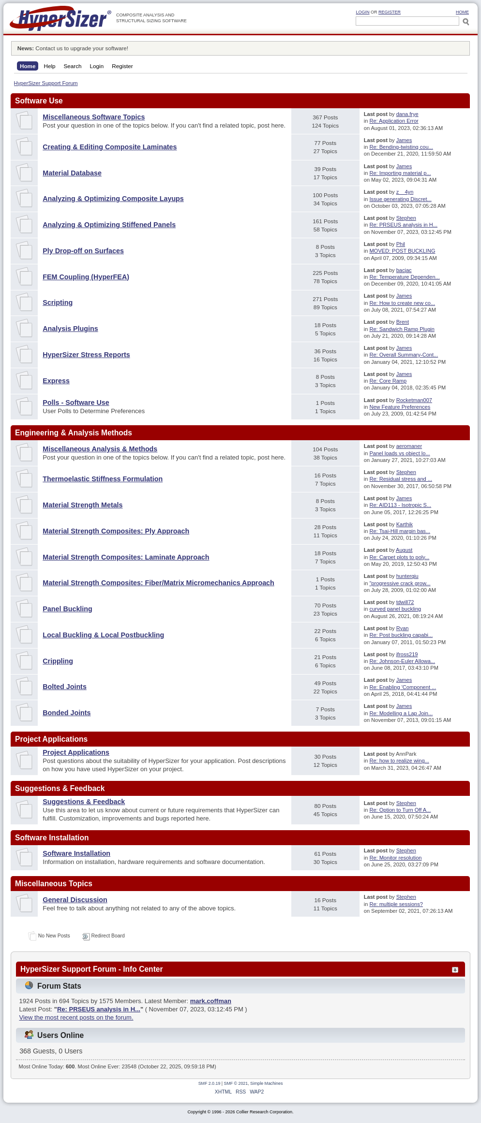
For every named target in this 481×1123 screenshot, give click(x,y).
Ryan (402, 628)
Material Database (72, 173)
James (404, 140)
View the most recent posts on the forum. (76, 1017)
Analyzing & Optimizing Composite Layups (113, 198)
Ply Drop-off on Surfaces (83, 251)
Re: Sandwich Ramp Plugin (401, 329)
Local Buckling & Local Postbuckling (103, 635)
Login (362, 12)
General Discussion (75, 900)
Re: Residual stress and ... (400, 479)
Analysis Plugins (70, 328)
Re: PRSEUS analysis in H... (403, 225)
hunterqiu (407, 576)
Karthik (404, 524)
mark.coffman (210, 1001)
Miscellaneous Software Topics (94, 117)
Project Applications (76, 752)
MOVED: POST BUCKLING (402, 251)
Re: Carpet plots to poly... (399, 557)
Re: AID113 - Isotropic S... (400, 505)
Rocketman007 (414, 400)
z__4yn (405, 192)
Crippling (58, 661)
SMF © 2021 (236, 1083)
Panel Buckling (67, 609)
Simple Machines (266, 1083)
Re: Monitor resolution (395, 858)
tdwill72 (405, 602)
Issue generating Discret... (400, 199)
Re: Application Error (393, 121)
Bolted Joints (65, 687)
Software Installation (76, 853)
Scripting (58, 302)
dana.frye (407, 114)
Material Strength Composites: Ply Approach (116, 531)
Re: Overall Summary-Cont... (403, 355)
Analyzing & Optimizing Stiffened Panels (109, 225)
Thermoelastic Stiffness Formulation (103, 479)
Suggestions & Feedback (84, 802)
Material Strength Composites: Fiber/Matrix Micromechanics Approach (158, 583)
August (404, 550)
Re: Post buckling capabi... (401, 635)
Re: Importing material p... (400, 173)
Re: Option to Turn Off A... (400, 810)
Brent (402, 322)
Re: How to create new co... (402, 303)
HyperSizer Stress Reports (86, 355)
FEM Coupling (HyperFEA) (86, 277)
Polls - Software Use (76, 402)
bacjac (404, 270)
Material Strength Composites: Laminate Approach (126, 557)
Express (56, 381)
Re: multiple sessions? (396, 904)
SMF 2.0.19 (209, 1083)
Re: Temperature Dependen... (404, 277)
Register (389, 12)
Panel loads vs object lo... (399, 453)
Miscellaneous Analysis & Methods (100, 449)
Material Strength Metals (82, 505)
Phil (400, 244)
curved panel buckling (395, 609)
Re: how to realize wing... (399, 760)
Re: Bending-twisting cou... (401, 147)
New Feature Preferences (399, 407)
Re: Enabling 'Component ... (402, 687)
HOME (462, 12)
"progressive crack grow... (399, 583)
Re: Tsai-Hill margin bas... (399, 531)
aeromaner (409, 446)
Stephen (406, 218)
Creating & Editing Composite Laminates (110, 147)
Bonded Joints (66, 713)
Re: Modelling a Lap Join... (401, 713)
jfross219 (407, 654)
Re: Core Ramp (387, 381)
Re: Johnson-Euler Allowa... (402, 661)
